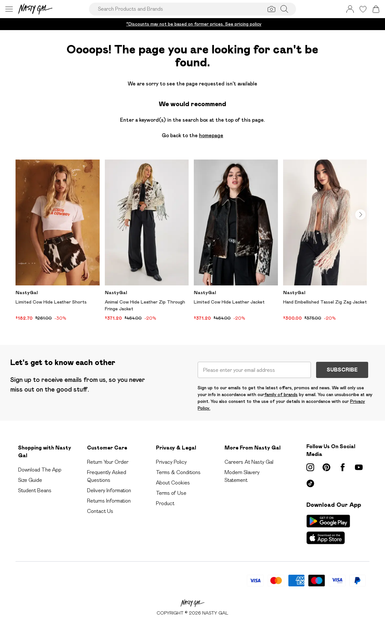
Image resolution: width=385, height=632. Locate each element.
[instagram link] (310, 467)
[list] (192, 242)
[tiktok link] (310, 483)
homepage (211, 135)
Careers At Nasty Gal (249, 462)
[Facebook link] (342, 467)
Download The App (39, 469)
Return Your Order (107, 462)
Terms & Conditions (178, 472)
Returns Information (109, 501)
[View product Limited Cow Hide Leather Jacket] (236, 241)
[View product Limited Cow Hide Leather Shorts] (58, 241)
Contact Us (100, 511)
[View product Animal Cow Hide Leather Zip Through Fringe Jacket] (147, 241)
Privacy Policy (171, 462)
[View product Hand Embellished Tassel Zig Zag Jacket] (325, 241)
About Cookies (173, 482)
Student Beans (34, 490)
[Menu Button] (9, 9)
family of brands (281, 394)
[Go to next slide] (360, 214)
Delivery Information (109, 490)
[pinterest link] (326, 467)
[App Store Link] (328, 529)
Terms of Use (171, 493)
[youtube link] (359, 467)
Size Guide (30, 480)
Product (165, 503)
